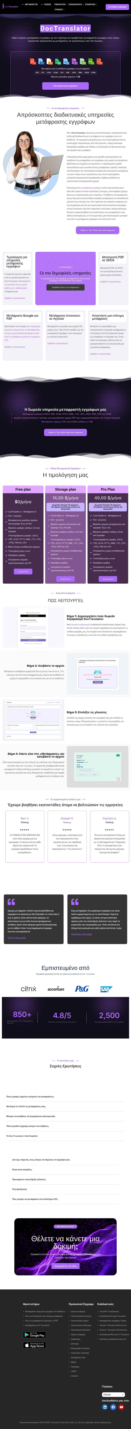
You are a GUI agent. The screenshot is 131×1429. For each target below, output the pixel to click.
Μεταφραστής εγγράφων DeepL (113, 1321)
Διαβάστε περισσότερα (14, 299)
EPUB (92, 63)
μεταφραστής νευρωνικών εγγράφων (69, 280)
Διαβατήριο (75, 1340)
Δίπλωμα (75, 1344)
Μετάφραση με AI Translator (37, 1326)
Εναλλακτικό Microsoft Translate (114, 1335)
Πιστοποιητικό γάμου (80, 1321)
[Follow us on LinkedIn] (105, 1408)
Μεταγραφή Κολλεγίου (80, 1349)
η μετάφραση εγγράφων (91, 188)
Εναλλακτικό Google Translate (113, 1317)
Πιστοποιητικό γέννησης (81, 1317)
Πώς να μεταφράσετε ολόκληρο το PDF (41, 1321)
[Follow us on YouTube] (121, 1408)
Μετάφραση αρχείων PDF (54, 422)
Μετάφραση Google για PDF (22, 317)
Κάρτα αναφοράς (78, 1335)
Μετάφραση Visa (78, 1358)
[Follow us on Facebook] (113, 1408)
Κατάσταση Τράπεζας (80, 1354)
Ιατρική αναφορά (78, 1312)
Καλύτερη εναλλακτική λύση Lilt (113, 1340)
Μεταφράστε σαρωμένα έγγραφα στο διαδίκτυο (45, 1312)
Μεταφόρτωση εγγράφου (65, 86)
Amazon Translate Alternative (113, 1331)
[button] (65, 1100)
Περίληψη (75, 1367)
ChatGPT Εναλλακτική (109, 1312)
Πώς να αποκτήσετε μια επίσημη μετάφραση (44, 1317)
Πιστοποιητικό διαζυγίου (81, 1326)
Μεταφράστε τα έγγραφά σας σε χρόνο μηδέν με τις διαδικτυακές (17, 285)
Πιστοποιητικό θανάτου (80, 1331)
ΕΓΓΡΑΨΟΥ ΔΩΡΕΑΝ (117, 7)
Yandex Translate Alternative (113, 1326)
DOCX (42, 63)
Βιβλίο (73, 1363)
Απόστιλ (74, 1377)
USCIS (73, 1372)
